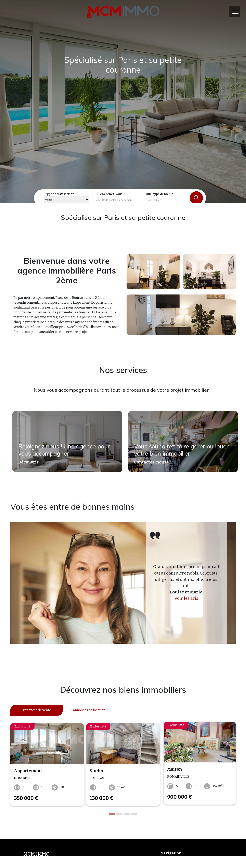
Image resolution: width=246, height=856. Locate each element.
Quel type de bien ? (159, 194)
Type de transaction (60, 194)
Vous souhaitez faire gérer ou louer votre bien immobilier (175, 452)
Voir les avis (186, 598)
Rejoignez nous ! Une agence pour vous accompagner (67, 452)
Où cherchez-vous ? (109, 194)
